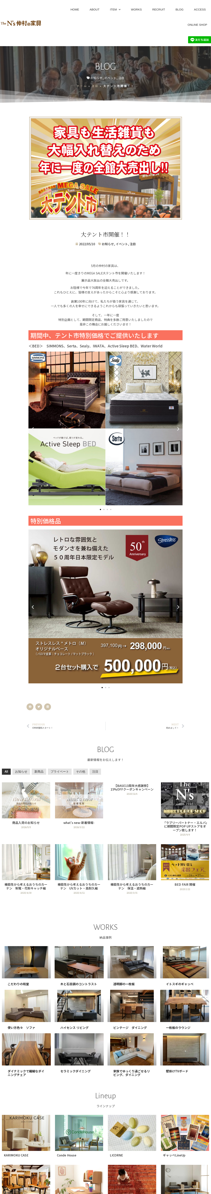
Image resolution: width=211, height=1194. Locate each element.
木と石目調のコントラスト (78, 984)
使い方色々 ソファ (21, 1027)
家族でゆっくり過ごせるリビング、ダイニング (131, 1073)
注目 (121, 78)
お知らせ (96, 78)
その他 (80, 771)
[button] (32, 429)
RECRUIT (158, 9)
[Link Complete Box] (26, 810)
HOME (74, 9)
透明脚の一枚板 (124, 984)
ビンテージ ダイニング (130, 1027)
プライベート (60, 771)
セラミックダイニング (75, 1071)
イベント (110, 78)
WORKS (136, 9)
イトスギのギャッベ (179, 984)
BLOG (179, 9)
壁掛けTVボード (177, 1071)
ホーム (82, 86)
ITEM (115, 10)
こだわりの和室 (18, 984)
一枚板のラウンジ (178, 1027)
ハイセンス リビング (74, 1027)
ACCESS (200, 9)
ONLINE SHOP (197, 24)
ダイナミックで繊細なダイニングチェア (26, 1073)
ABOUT (94, 9)
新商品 (39, 771)
